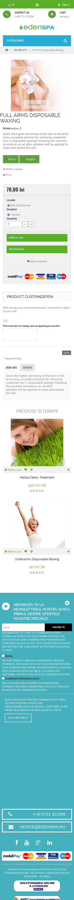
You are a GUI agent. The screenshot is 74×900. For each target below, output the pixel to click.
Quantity (12, 218)
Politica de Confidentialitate (26, 690)
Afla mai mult (18, 717)
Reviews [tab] (27, 367)
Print (7, 175)
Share (11, 159)
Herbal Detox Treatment (37, 477)
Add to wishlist (37, 261)
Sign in (62, 4)
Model (6, 128)
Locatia (11, 200)
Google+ (29, 159)
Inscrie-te (58, 627)
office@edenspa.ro (42, 827)
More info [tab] (11, 367)
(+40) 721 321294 (24, 16)
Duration (12, 209)
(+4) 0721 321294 (49, 814)
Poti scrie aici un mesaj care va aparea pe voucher (31, 326)
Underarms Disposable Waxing (37, 559)
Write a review (12, 169)
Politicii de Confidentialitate (49, 674)
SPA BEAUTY (20, 49)
